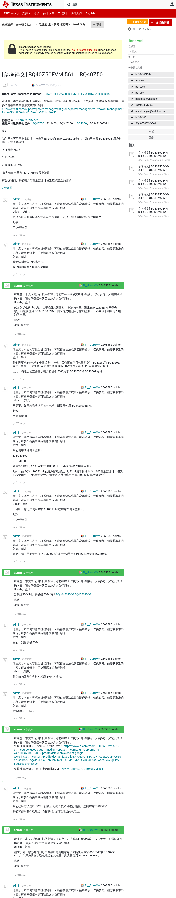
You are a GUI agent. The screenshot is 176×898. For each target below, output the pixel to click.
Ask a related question (84, 49)
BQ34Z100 (49, 94)
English (85, 13)
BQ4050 (106, 94)
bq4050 (139, 92)
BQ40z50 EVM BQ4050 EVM (73, 594)
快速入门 (72, 13)
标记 (151, 131)
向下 (24, 236)
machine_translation (146, 98)
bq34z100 (140, 117)
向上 (14, 236)
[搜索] (102, 4)
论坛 (34, 13)
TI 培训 (59, 13)
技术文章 (46, 13)
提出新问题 (162, 22)
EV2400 (139, 80)
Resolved (136, 41)
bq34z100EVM (143, 74)
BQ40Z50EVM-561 (145, 123)
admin (13, 85)
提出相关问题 (137, 22)
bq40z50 (140, 86)
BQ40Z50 (94, 94)
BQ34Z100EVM (77, 94)
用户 (172, 4)
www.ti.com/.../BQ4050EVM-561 (82, 768)
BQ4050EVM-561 (144, 104)
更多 (101, 24)
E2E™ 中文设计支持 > (16, 13)
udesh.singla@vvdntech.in (150, 111)
